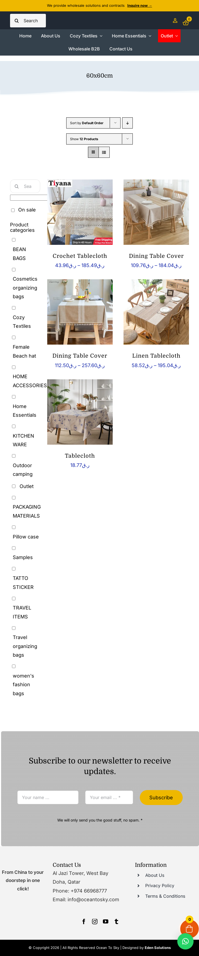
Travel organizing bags (25, 646)
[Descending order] (127, 123)
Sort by (86, 123)
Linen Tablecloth (156, 356)
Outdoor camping (23, 470)
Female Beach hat (24, 351)
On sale (27, 210)
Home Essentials (24, 410)
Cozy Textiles (22, 322)
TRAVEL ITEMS (22, 612)
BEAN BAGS (19, 253)
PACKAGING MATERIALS (27, 511)
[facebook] (84, 921)
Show (84, 139)
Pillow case (26, 537)
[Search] (17, 20)
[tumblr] (116, 921)
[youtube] (105, 921)
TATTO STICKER (23, 582)
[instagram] (94, 921)
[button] (185, 941)
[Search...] (28, 20)
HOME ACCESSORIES (30, 381)
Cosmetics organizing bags (25, 287)
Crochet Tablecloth (80, 256)
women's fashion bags (23, 684)
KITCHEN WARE (23, 440)
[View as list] (104, 152)
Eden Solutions (158, 947)
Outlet (27, 486)
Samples (23, 557)
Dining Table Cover (156, 256)
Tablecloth (80, 456)
